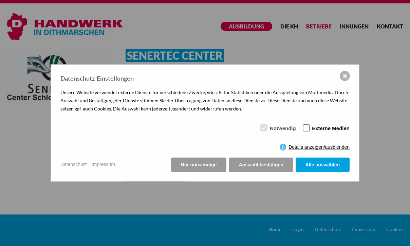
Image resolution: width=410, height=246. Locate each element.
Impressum (103, 164)
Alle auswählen (322, 164)
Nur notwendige (199, 164)
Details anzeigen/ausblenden (319, 147)
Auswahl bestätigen (261, 164)
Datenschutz (73, 164)
